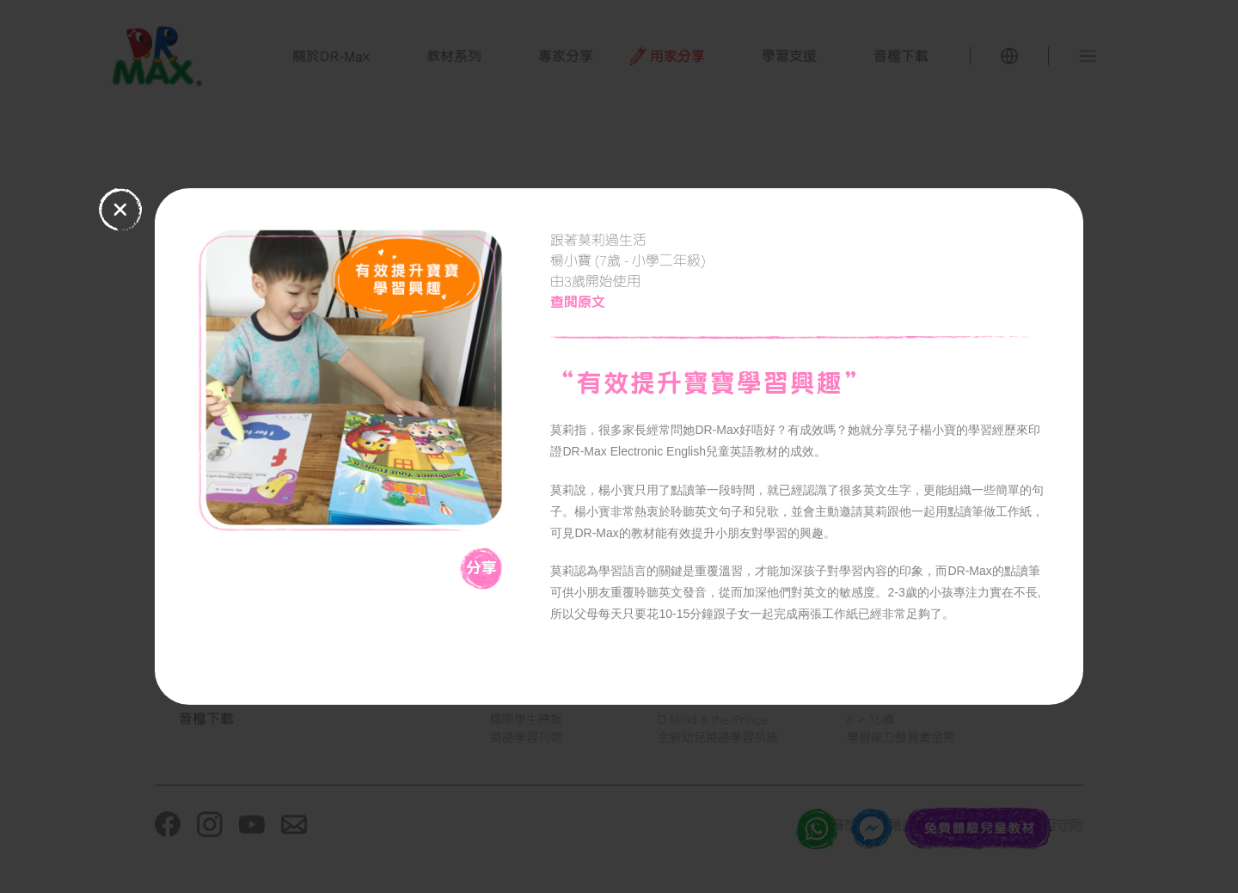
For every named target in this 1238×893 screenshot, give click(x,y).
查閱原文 (577, 302)
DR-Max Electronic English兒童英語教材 (670, 451)
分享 (481, 567)
